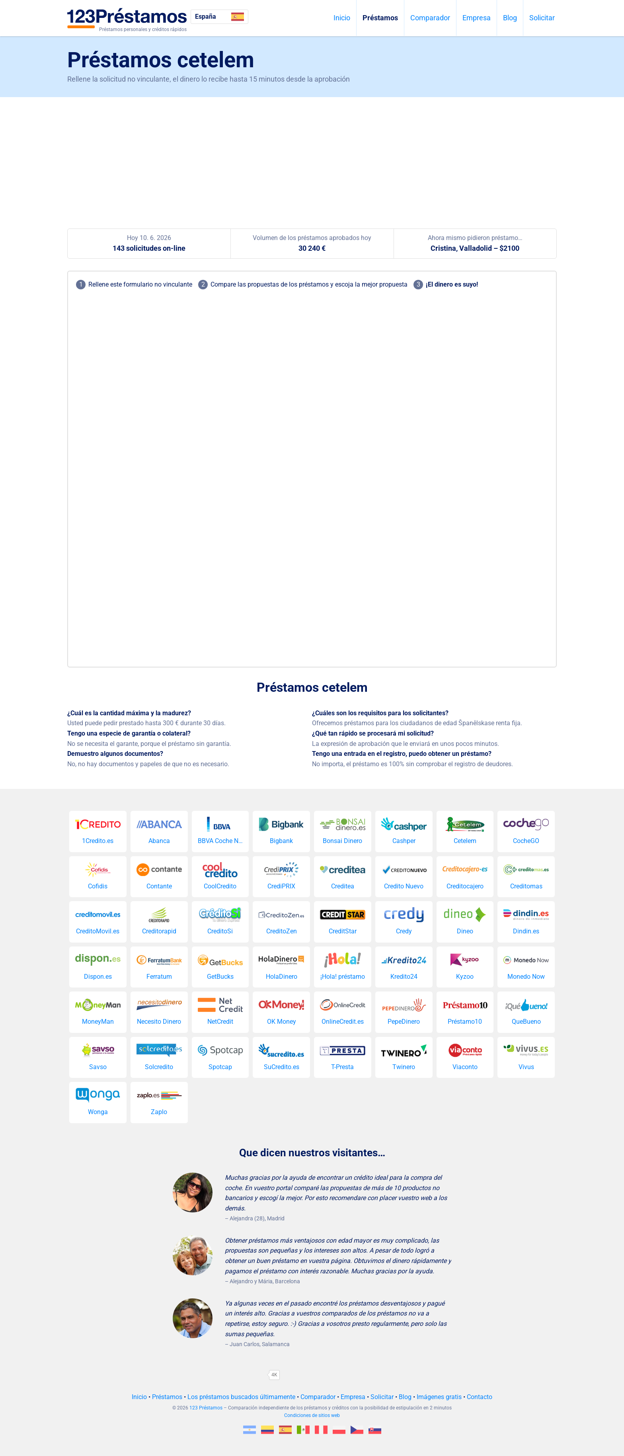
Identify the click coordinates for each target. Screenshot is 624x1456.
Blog (510, 18)
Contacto (479, 1397)
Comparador (430, 18)
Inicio (341, 18)
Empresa (476, 18)
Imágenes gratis (439, 1397)
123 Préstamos (205, 1408)
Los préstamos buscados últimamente (241, 1397)
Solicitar (542, 18)
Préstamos (380, 18)
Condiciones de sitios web (312, 1415)
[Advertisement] (312, 157)
